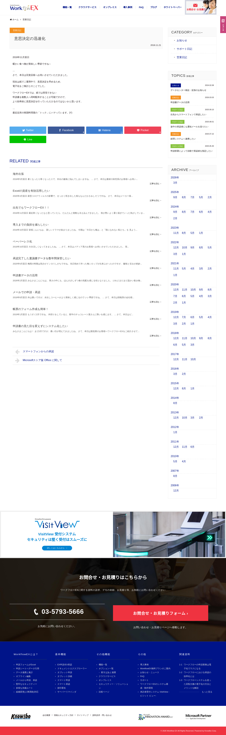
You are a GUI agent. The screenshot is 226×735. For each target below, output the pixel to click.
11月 (176, 233)
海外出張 (18, 173)
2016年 (175, 368)
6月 (201, 211)
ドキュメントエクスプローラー (72, 668)
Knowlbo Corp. (210, 731)
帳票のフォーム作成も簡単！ (30, 309)
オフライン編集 (23, 676)
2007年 (175, 470)
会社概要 (46, 715)
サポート (144, 680)
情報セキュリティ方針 (63, 715)
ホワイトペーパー (173, 7)
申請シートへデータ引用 (27, 668)
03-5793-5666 (63, 611)
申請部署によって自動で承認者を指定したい (192, 151)
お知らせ (182, 40)
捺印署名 (61, 688)
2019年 (175, 312)
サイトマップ (83, 715)
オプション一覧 (106, 668)
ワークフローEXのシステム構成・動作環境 (154, 686)
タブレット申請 (64, 672)
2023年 (175, 227)
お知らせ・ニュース (149, 672)
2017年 (175, 354)
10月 (184, 247)
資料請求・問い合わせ (102, 715)
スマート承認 (63, 684)
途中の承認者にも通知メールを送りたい (189, 126)
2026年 (175, 177)
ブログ (153, 7)
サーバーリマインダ (66, 692)
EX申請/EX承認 (64, 664)
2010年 (175, 456)
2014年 (175, 398)
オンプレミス (110, 7)
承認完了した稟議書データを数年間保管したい (41, 258)
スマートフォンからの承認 (34, 351)
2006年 (175, 485)
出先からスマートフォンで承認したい (188, 114)
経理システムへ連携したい (183, 139)
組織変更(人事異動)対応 (27, 692)
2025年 (175, 192)
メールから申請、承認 (26, 680)
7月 (192, 197)
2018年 (175, 333)
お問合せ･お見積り (196, 9)
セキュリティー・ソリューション (113, 686)
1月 (201, 233)
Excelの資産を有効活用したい (31, 190)
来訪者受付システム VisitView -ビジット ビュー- (154, 694)
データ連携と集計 (24, 672)
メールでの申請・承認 (26, 292)
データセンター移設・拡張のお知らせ (188, 90)
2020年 (175, 284)
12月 (176, 247)
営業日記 (17, 30)
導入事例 (127, 7)
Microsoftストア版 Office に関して (38, 360)
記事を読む (155, 183)
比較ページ (104, 692)
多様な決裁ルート (24, 688)
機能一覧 (67, 7)
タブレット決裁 (64, 676)
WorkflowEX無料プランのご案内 (155, 668)
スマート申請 (63, 680)
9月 (175, 197)
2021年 (175, 263)
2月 (210, 197)
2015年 (175, 383)
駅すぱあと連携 (108, 672)
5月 (201, 197)
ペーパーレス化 (22, 241)
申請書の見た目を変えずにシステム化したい (40, 326)
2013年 (175, 412)
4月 (210, 211)
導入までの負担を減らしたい (30, 224)
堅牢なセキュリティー (26, 684)
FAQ (141, 7)
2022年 (175, 242)
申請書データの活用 (25, 275)
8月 (184, 197)
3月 (175, 182)
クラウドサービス (87, 7)
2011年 (175, 441)
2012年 (175, 427)
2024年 (175, 206)
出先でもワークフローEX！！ (31, 207)
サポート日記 (184, 48)
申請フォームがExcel (26, 664)
